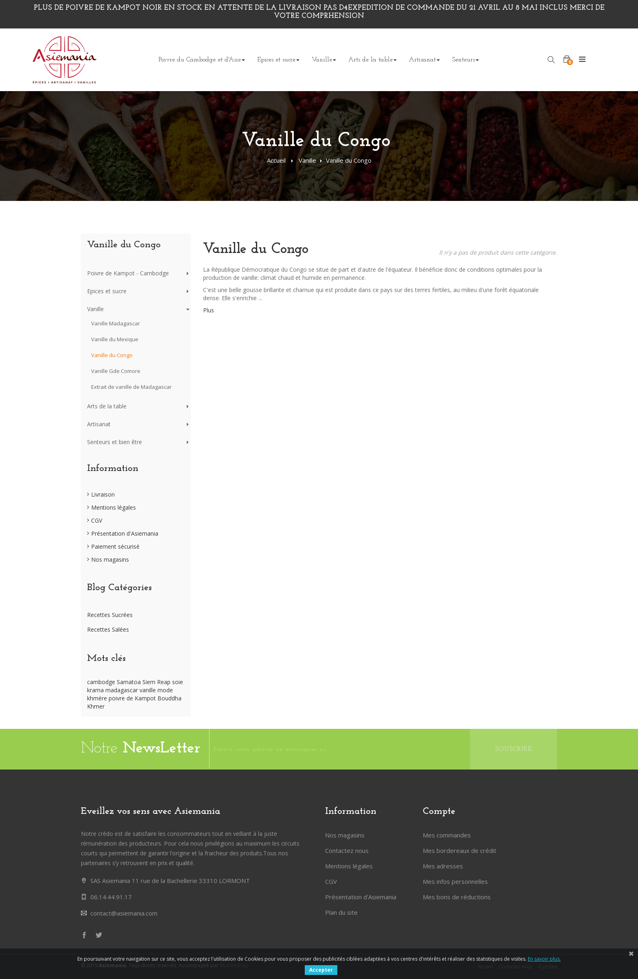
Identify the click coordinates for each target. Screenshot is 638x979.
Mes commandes (447, 835)
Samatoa (129, 682)
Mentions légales (113, 507)
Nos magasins (110, 559)
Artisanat (99, 424)
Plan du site (341, 912)
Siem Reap (157, 682)
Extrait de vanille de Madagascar (131, 386)
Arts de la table (107, 406)
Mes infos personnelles (455, 881)
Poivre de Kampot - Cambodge (128, 273)
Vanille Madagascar (115, 323)
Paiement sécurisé (115, 546)
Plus (208, 310)
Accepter (321, 969)
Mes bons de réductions (457, 897)
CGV (96, 520)
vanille (148, 690)
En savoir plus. (544, 958)
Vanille (307, 160)
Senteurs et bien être (114, 442)
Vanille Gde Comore (115, 371)
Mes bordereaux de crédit (459, 850)
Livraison (103, 494)
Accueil (276, 160)
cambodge (102, 682)
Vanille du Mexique (114, 339)
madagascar (122, 690)
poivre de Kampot (133, 698)
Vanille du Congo (112, 355)
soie (177, 682)
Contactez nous (347, 850)
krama (96, 690)
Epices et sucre (107, 291)
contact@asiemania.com (123, 913)
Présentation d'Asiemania (124, 533)
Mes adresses (443, 866)
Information (112, 468)
